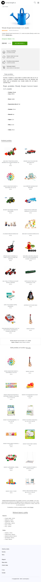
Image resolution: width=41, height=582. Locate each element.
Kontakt (3, 572)
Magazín (4, 559)
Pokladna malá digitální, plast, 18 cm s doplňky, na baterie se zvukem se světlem (10, 330)
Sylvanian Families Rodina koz (10, 233)
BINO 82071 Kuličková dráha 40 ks (30, 233)
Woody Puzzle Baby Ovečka (30, 443)
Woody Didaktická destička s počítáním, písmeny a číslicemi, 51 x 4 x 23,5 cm (11, 396)
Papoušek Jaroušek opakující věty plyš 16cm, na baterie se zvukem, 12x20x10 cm (30, 257)
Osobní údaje (5, 565)
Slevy (3, 554)
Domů (4, 6)
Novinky (3, 551)
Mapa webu (4, 562)
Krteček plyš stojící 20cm (30, 305)
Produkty (6, 6)
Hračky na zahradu (26, 342)
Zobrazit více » (9, 35)
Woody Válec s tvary (11, 491)
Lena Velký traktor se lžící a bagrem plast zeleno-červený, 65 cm (10, 162)
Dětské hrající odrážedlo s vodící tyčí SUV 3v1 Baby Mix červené (10, 257)
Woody (31, 33)
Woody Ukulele (30, 328)
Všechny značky (5, 549)
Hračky (20, 342)
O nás (3, 570)
